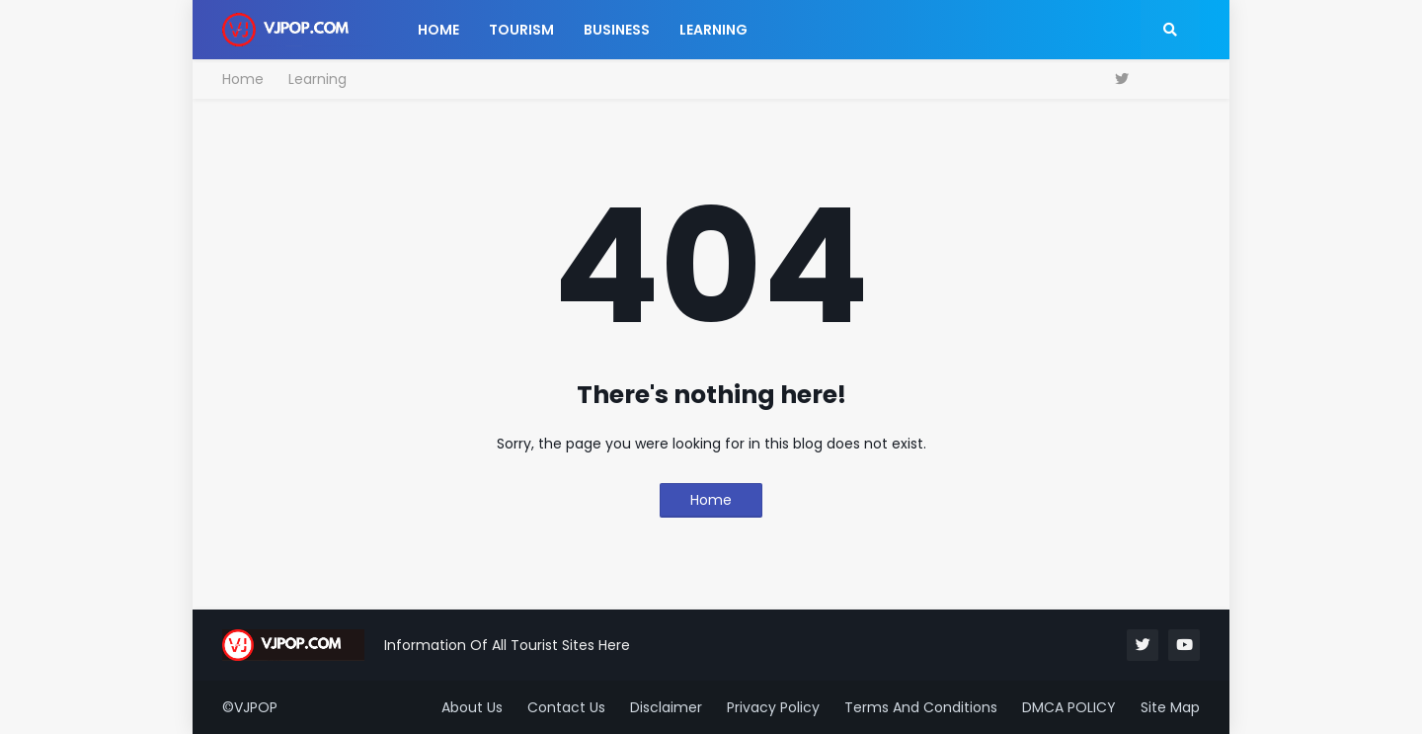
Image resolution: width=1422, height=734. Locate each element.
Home (243, 79)
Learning (317, 79)
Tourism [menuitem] (521, 30)
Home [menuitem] (438, 30)
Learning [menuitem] (713, 30)
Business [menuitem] (617, 30)
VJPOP (255, 707)
